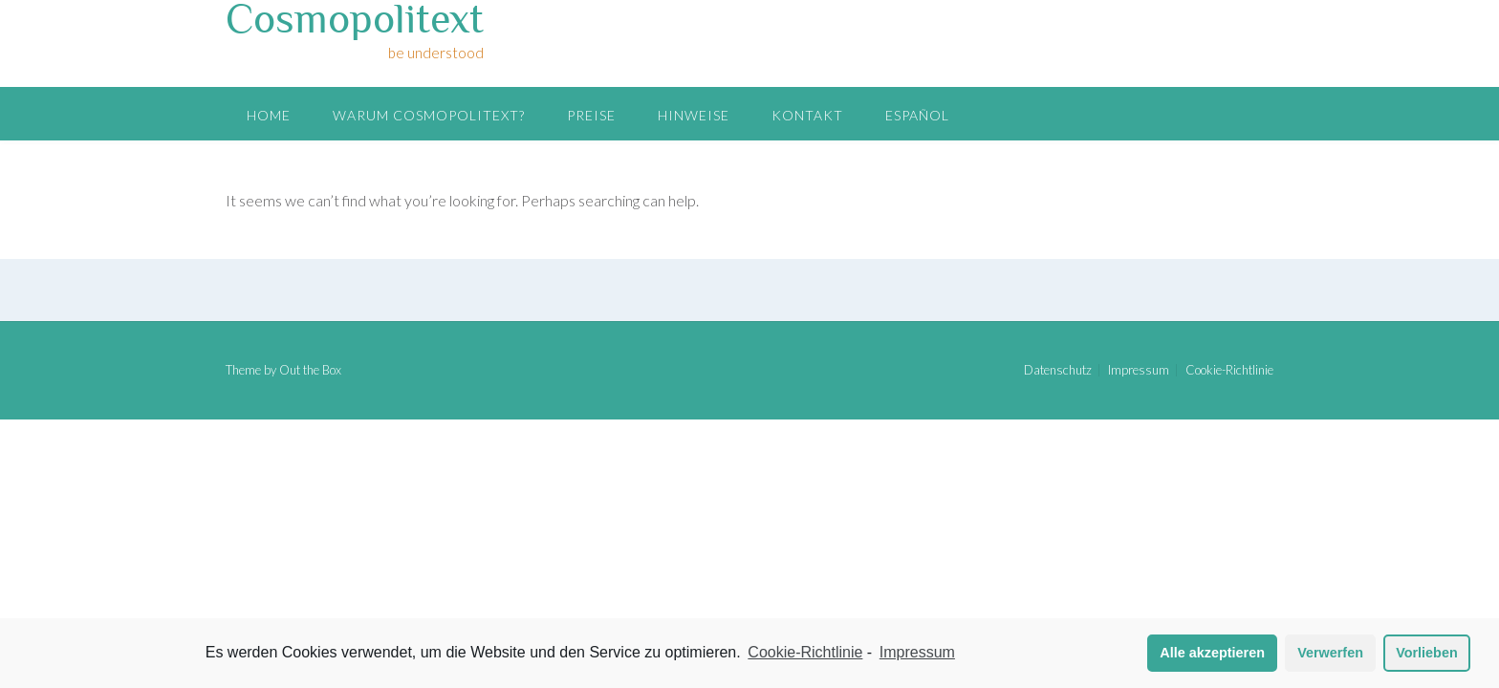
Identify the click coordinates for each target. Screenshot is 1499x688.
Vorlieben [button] (1427, 652)
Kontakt (807, 115)
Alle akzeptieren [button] (1212, 652)
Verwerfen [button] (1330, 652)
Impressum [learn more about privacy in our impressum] (917, 652)
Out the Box (310, 369)
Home (269, 115)
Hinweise (693, 115)
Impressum (1138, 370)
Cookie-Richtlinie (1229, 370)
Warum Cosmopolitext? (429, 115)
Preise (591, 115)
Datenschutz (1058, 370)
